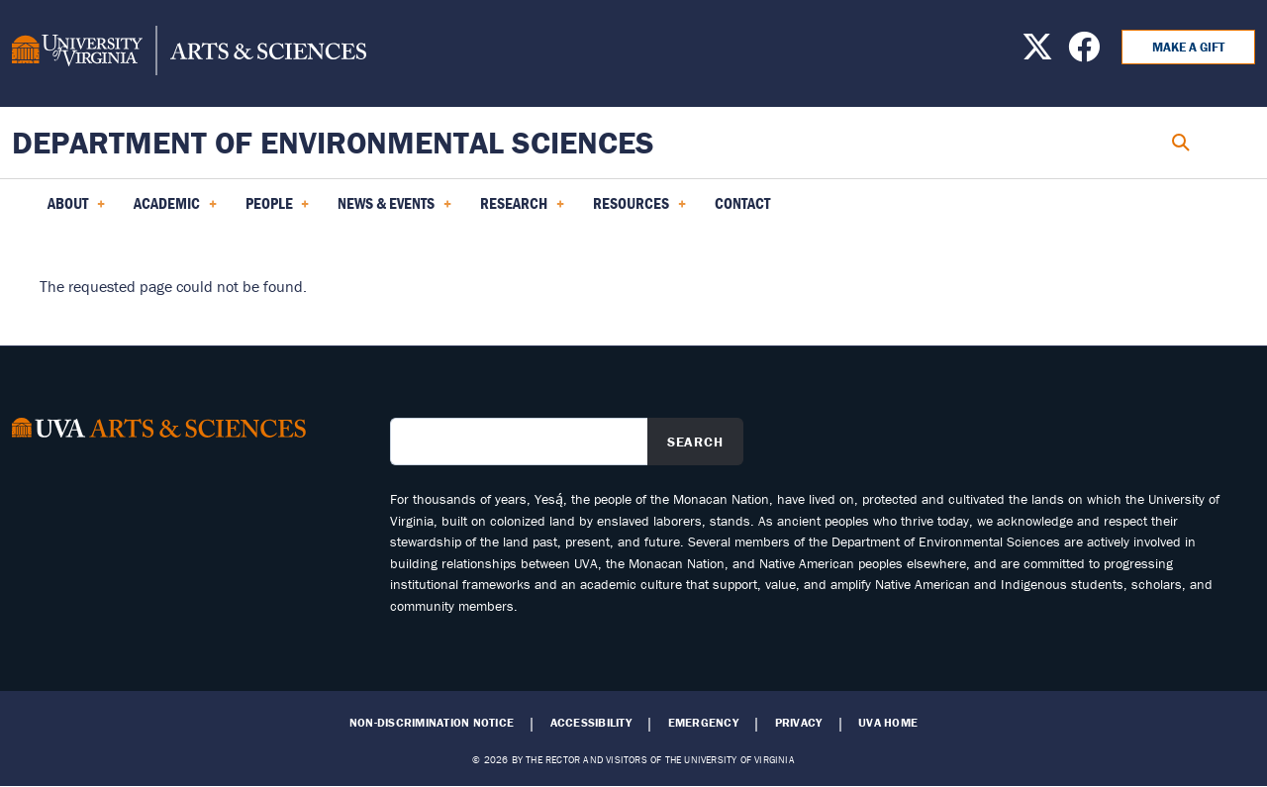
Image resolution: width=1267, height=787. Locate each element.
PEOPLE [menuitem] (278, 210)
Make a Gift (1188, 47)
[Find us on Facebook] (1084, 52)
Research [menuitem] (522, 210)
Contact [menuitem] (742, 203)
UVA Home (888, 723)
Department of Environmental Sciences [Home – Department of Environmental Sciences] (333, 142)
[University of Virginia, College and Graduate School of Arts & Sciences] (189, 53)
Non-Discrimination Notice (431, 723)
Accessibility (591, 723)
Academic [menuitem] (175, 210)
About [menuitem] (76, 210)
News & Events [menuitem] (394, 210)
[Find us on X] (1037, 52)
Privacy (799, 723)
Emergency (703, 723)
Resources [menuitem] (639, 210)
